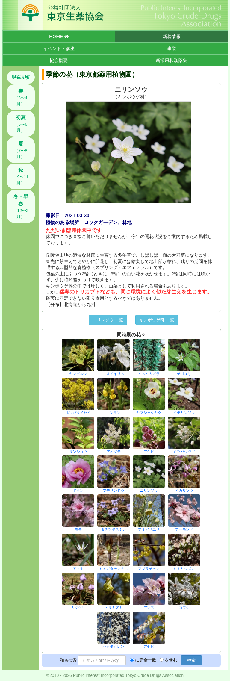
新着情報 (172, 36)
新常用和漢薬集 (171, 60)
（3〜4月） (20, 97)
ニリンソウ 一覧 (108, 319)
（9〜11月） (20, 176)
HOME (58, 36)
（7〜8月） (20, 150)
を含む (171, 660)
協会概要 (59, 60)
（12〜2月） (20, 206)
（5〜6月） (20, 124)
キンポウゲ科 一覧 (156, 319)
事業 (171, 48)
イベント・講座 (59, 48)
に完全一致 (145, 660)
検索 (191, 660)
